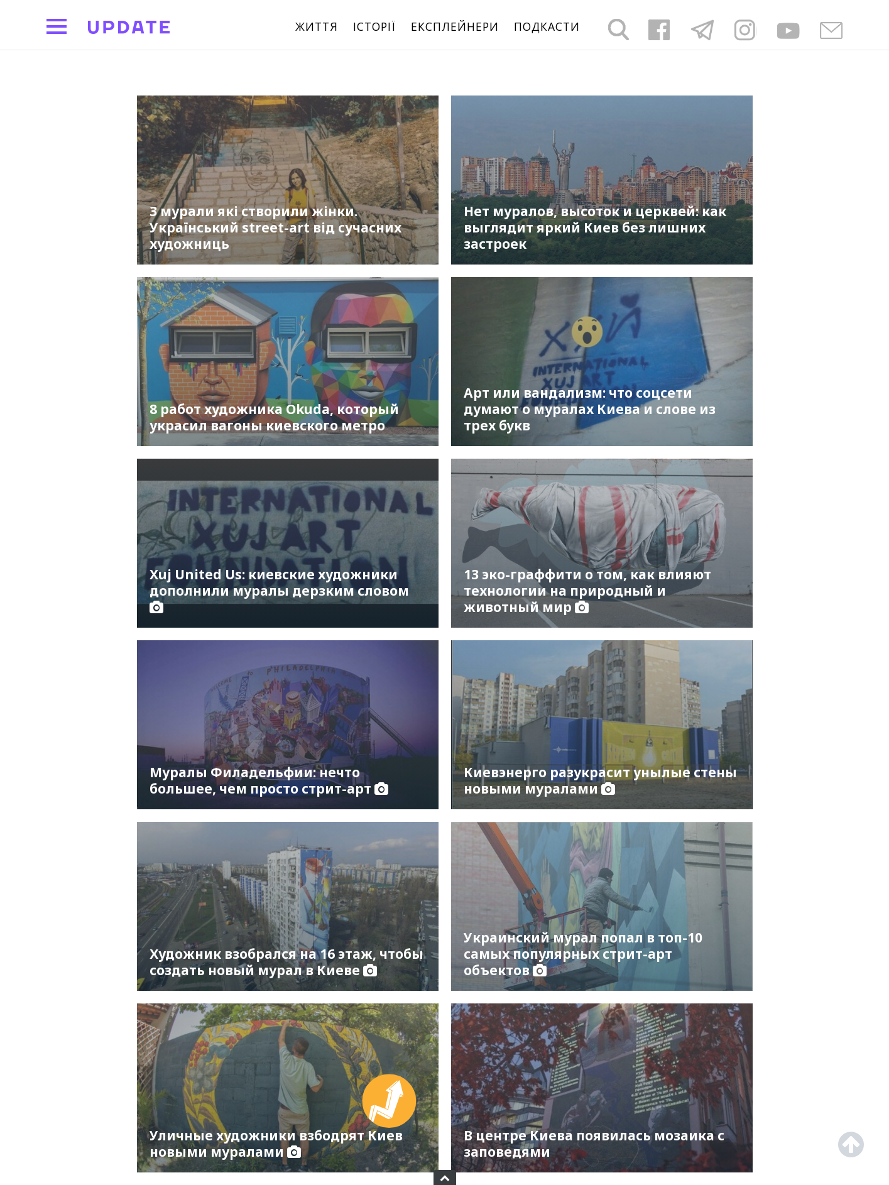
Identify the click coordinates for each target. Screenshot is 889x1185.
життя (316, 27)
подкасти (547, 27)
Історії (374, 27)
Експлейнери (455, 27)
